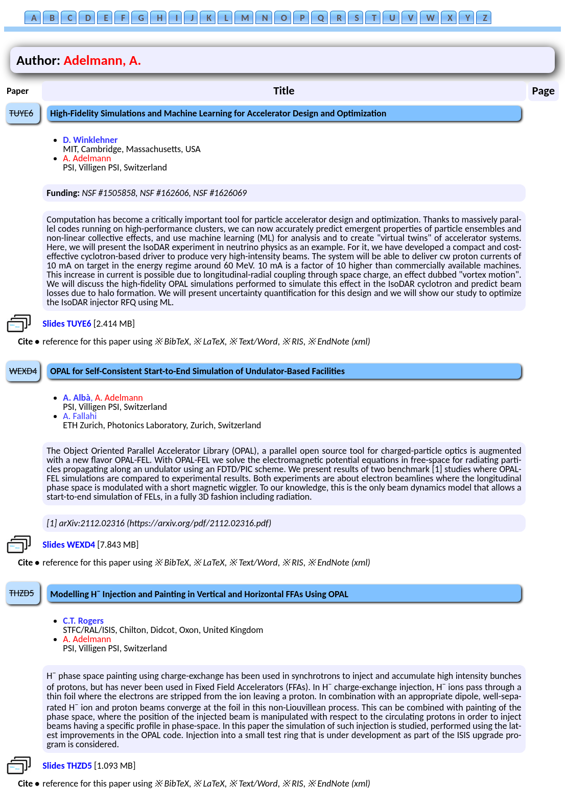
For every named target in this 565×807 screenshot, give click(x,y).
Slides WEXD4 (68, 544)
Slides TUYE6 (66, 323)
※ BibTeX (171, 341)
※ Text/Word (253, 341)
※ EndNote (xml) (339, 341)
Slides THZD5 (67, 765)
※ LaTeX (208, 341)
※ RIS (292, 341)
